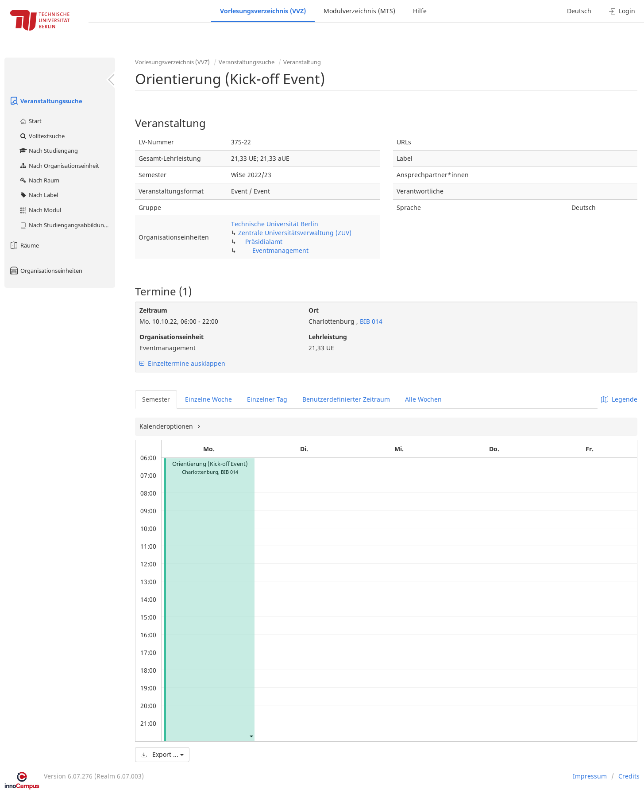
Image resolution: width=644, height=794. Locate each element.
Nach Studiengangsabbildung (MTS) (67, 225)
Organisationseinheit (171, 337)
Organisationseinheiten (45, 271)
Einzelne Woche (208, 399)
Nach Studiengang (48, 151)
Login (622, 11)
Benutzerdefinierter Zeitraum (346, 399)
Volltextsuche (42, 136)
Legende (619, 399)
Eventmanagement (280, 250)
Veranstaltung (302, 62)
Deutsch (579, 11)
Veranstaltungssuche (45, 101)
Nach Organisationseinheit (59, 166)
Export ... (162, 754)
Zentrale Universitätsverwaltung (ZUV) (294, 233)
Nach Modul (40, 210)
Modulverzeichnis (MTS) (359, 11)
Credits (629, 776)
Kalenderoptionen (167, 426)
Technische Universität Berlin (274, 224)
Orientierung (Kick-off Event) (210, 464)
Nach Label (38, 195)
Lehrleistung (328, 337)
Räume (24, 245)
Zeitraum (153, 310)
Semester (156, 399)
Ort (314, 310)
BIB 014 (370, 321)
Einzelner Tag (267, 399)
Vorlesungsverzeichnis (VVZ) (263, 11)
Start (30, 121)
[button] (251, 736)
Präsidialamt (263, 241)
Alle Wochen (423, 399)
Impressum (590, 776)
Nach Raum (39, 180)
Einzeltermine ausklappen (182, 363)
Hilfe (420, 11)
